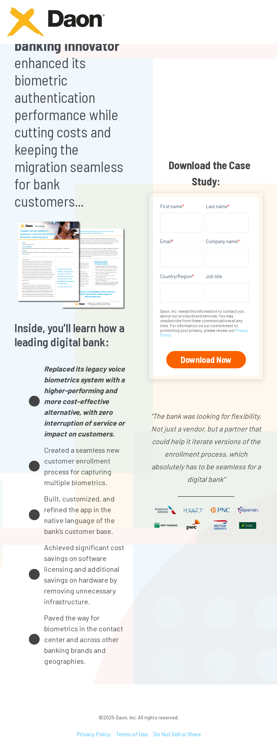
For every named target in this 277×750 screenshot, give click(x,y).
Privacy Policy (93, 734)
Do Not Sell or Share (177, 734)
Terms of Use (132, 734)
